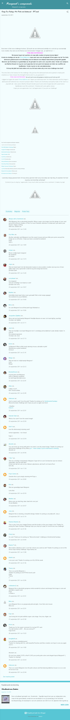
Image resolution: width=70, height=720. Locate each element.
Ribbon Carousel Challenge (7, 166)
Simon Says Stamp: (5, 163)
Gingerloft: (3, 149)
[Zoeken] (67, 3)
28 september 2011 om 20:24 (17, 660)
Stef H (11, 426)
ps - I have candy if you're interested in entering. (44, 448)
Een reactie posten (8, 677)
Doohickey (9, 211)
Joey (10, 511)
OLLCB (3, 159)
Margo (11, 358)
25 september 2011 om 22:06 (17, 580)
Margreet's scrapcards (19, 3)
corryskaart (12, 278)
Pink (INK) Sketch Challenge (7, 147)
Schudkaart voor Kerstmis (9, 689)
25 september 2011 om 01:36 (17, 529)
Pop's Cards (12, 474)
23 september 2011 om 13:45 (17, 229)
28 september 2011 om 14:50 (17, 647)
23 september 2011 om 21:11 (17, 323)
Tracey (11, 568)
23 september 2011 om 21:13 (17, 338)
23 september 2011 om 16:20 (17, 273)
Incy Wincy (3, 156)
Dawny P (11, 545)
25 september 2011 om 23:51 (17, 596)
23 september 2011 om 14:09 (17, 245)
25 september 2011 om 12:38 (17, 552)
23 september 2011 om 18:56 (17, 310)
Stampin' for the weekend (6, 171)
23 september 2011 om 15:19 (17, 259)
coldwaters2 (12, 585)
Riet (10, 484)
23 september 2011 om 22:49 (17, 393)
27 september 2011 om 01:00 (17, 619)
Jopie (10, 264)
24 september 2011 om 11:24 (17, 468)
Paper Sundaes (4, 154)
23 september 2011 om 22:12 (17, 366)
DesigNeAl (12, 638)
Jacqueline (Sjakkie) (15, 315)
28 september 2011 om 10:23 (17, 633)
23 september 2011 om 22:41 (17, 381)
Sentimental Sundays (5, 152)
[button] (67, 12)
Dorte (10, 344)
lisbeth (11, 557)
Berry (10, 305)
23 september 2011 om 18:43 (17, 299)
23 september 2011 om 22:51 (17, 410)
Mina (10, 601)
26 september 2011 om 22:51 (17, 608)
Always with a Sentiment (16, 219)
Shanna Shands (13, 522)
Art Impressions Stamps (6, 173)
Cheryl (10, 534)
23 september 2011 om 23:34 (17, 439)
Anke (10, 386)
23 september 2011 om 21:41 (17, 352)
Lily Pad (3, 168)
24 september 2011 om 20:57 (17, 506)
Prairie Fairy (25, 211)
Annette (11, 444)
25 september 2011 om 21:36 (17, 563)
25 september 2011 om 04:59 (17, 540)
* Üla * (11, 458)
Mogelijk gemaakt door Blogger (35, 713)
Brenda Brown (13, 372)
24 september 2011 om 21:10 (17, 516)
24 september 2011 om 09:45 (17, 453)
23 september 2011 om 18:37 (17, 287)
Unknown (11, 398)
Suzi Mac (11, 234)
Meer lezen (65, 705)
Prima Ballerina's (25, 57)
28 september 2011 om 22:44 (17, 672)
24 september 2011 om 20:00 (17, 479)
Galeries (40, 716)
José (10, 328)
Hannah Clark (13, 416)
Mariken (11, 292)
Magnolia (17, 211)
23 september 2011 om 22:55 (17, 421)
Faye (10, 614)
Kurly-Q (11, 408)
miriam (11, 250)
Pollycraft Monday (5, 161)
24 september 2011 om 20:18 (17, 493)
